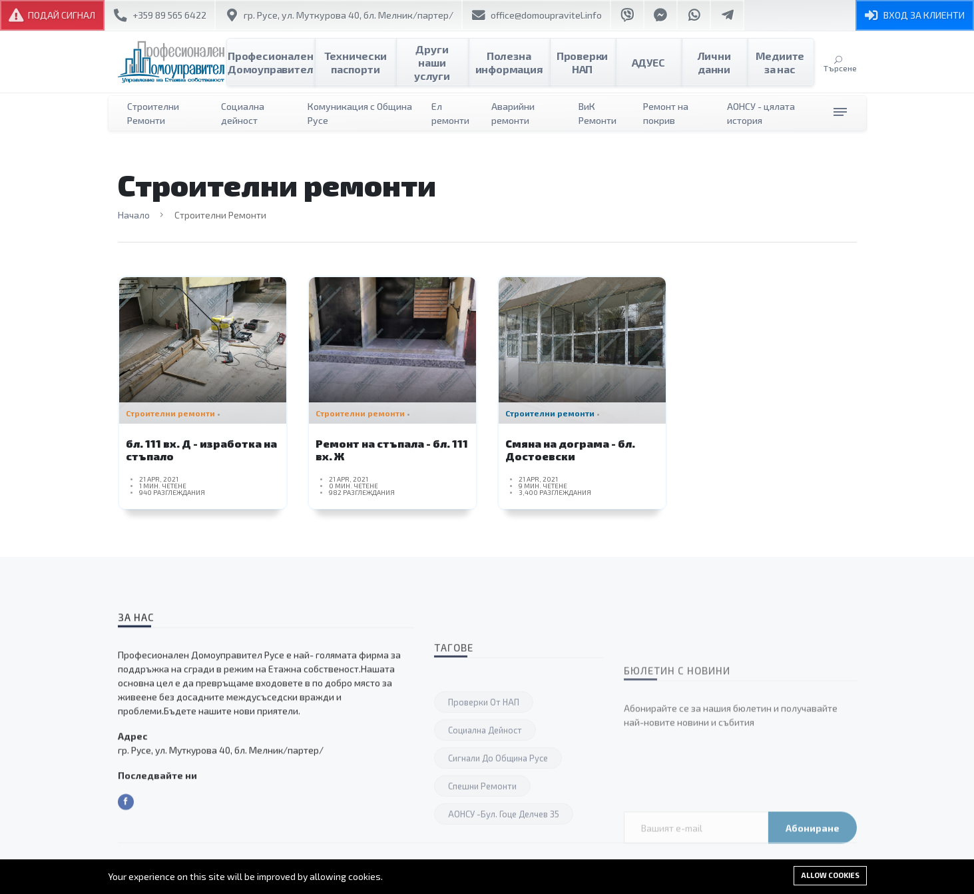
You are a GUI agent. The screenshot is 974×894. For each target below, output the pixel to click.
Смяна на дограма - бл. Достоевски (570, 455)
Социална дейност (242, 113)
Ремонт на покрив (665, 113)
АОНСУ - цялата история (761, 113)
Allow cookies (830, 875)
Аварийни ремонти (513, 113)
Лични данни (714, 62)
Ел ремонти (450, 113)
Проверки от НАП (483, 834)
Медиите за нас (780, 62)
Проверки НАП (582, 62)
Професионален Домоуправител (278, 62)
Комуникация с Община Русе (360, 113)
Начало (134, 215)
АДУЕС (648, 62)
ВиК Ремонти (597, 113)
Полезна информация (511, 62)
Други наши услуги (440, 62)
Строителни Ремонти (153, 113)
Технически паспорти (369, 62)
